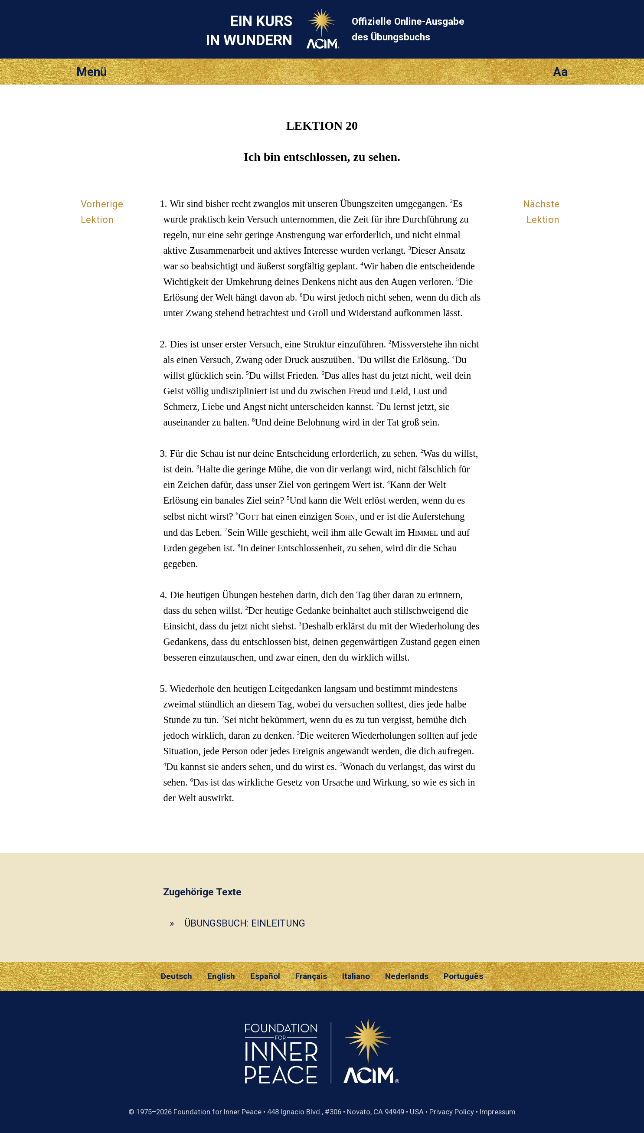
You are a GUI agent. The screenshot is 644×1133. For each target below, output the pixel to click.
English (221, 976)
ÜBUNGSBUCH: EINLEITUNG (244, 923)
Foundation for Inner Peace (217, 1111)
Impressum (498, 1111)
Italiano (356, 976)
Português (463, 976)
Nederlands (406, 976)
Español (265, 976)
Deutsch (176, 976)
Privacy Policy (451, 1111)
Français (311, 976)
